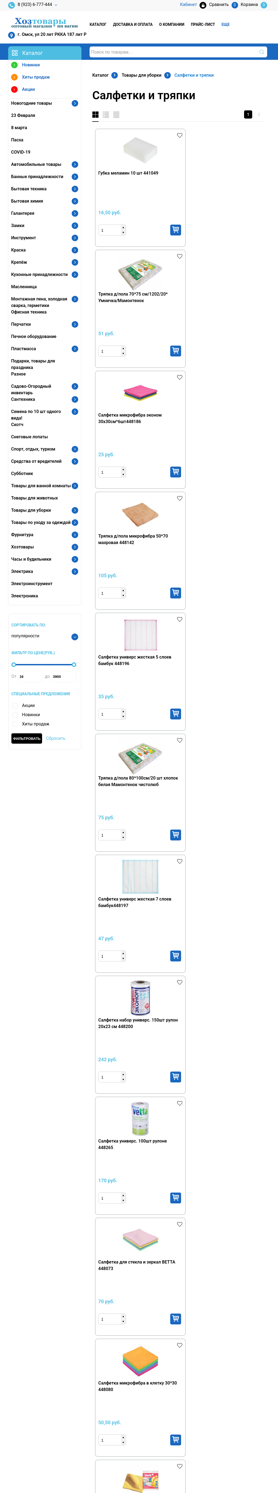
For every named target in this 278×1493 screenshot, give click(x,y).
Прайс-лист (203, 24)
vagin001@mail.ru (35, 1437)
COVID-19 (20, 152)
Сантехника (23, 399)
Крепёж (19, 262)
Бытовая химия (27, 201)
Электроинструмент (31, 583)
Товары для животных (34, 498)
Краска (18, 250)
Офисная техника (29, 312)
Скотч (17, 424)
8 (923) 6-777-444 (30, 5)
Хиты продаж (30, 78)
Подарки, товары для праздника (33, 364)
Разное (18, 374)
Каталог (98, 24)
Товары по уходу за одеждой (41, 522)
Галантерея (22, 213)
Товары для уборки (31, 510)
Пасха (17, 139)
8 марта (19, 127)
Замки (17, 225)
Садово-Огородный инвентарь (31, 389)
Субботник (22, 473)
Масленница (24, 286)
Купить (140, 230)
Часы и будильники (31, 559)
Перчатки (21, 324)
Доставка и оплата (133, 24)
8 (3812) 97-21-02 (35, 1428)
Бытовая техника (28, 188)
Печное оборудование (33, 336)
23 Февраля (23, 115)
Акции (23, 90)
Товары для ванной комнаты (41, 485)
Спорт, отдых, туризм (33, 449)
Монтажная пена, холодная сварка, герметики (39, 302)
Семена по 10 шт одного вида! (36, 415)
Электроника (24, 595)
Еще (226, 24)
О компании (171, 24)
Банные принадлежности (37, 176)
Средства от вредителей (36, 461)
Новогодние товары (31, 103)
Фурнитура (22, 534)
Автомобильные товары (36, 164)
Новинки (25, 66)
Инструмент (23, 237)
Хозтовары (22, 547)
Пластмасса (23, 348)
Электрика (22, 571)
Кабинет (216, 1406)
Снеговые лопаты (29, 436)
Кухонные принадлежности (39, 274)
